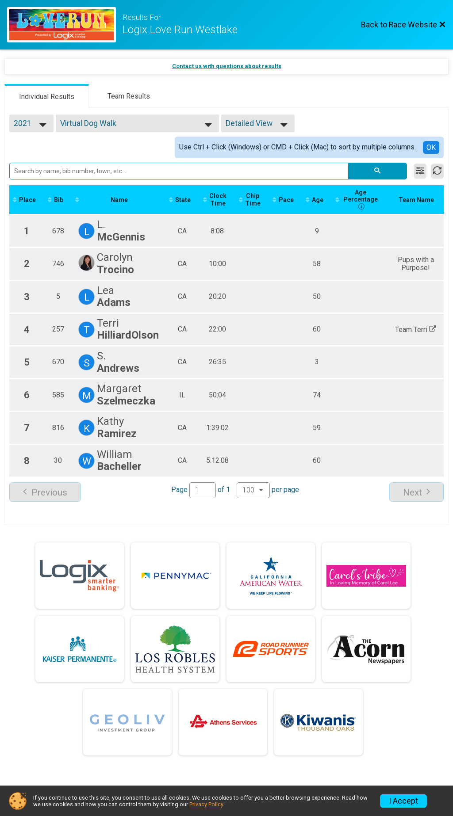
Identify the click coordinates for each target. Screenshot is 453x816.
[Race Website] (65, 24)
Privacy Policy (206, 804)
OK (431, 147)
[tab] (46, 96)
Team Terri (416, 328)
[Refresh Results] (437, 171)
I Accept (403, 801)
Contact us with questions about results (226, 66)
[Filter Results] (420, 171)
